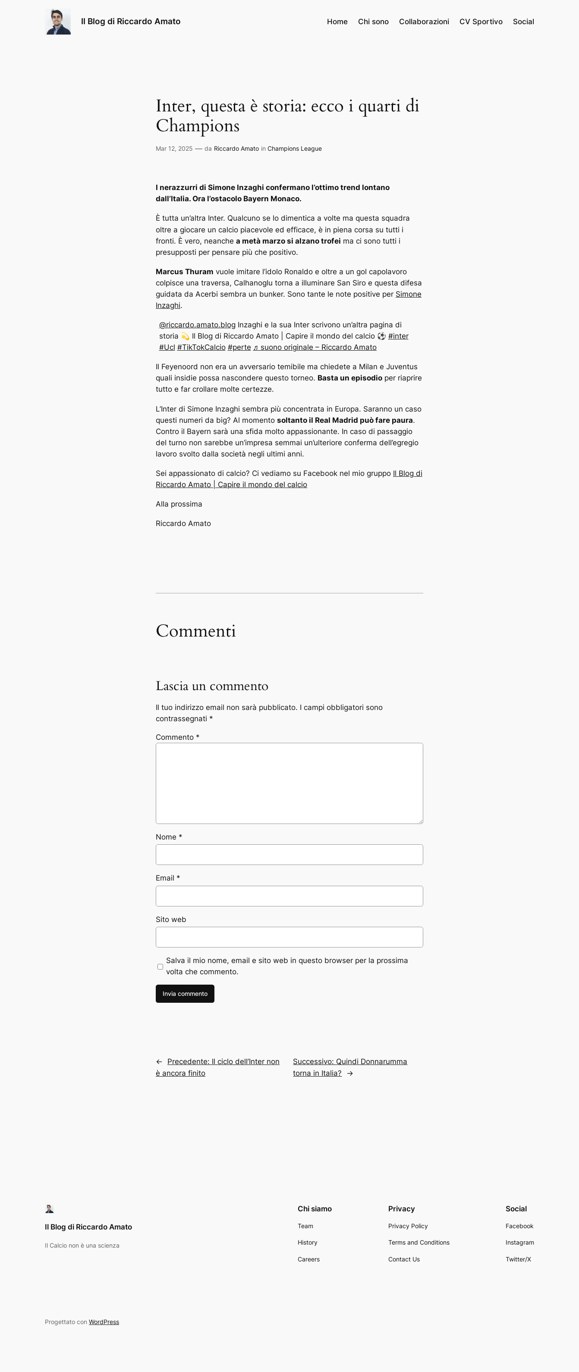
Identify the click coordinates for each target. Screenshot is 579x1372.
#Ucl (167, 347)
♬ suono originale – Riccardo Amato (315, 347)
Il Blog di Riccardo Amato (131, 21)
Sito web (171, 919)
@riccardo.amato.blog (197, 324)
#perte (239, 347)
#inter (398, 336)
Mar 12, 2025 (174, 148)
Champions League (294, 148)
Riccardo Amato (236, 148)
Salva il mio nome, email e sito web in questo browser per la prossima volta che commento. (287, 966)
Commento (178, 737)
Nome (169, 837)
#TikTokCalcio (201, 347)
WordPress (104, 1321)
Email (168, 878)
